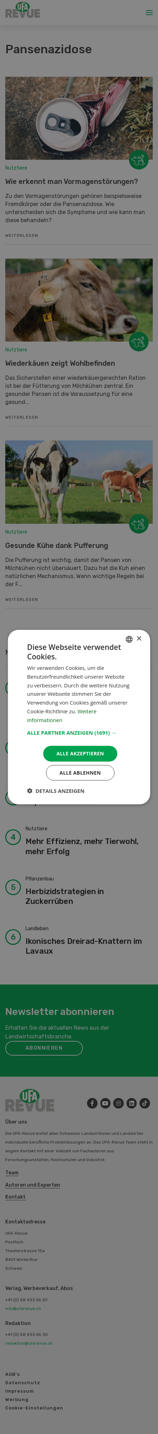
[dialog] (79, 717)
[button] (79, 732)
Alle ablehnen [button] (80, 772)
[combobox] (128, 639)
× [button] (138, 638)
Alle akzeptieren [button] (80, 753)
